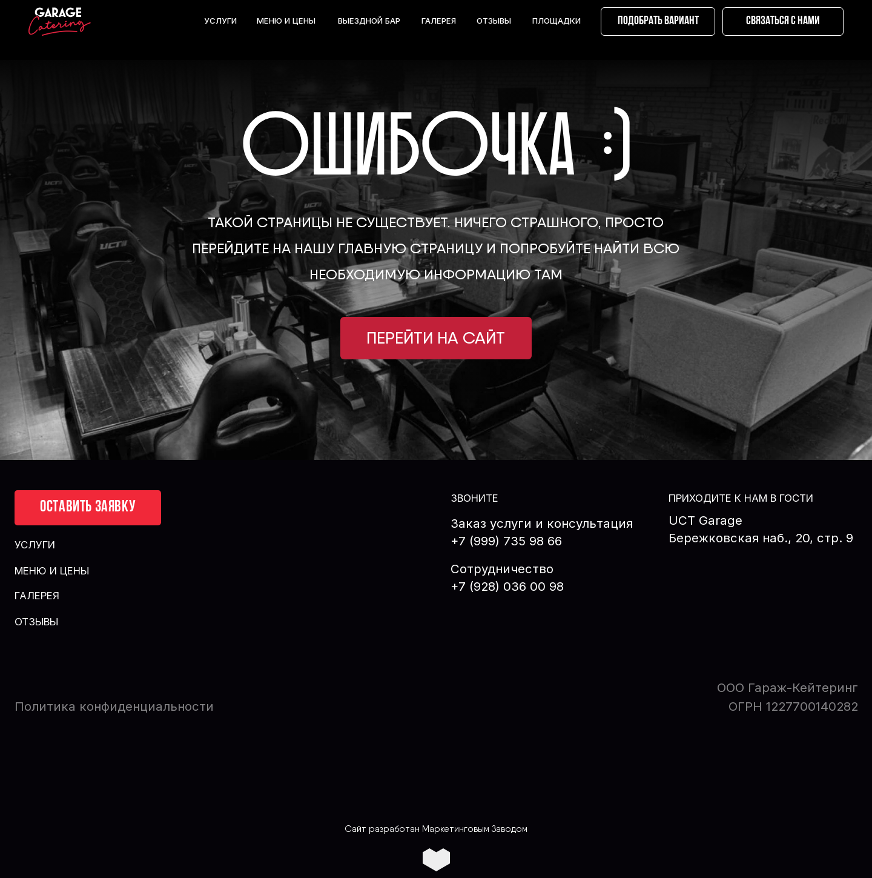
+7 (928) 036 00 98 (507, 586)
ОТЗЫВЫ (494, 20)
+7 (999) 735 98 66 (506, 540)
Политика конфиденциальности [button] (114, 706)
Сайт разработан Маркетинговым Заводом (436, 828)
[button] (783, 21)
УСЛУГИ (220, 20)
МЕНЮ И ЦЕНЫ (286, 20)
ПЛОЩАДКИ (556, 20)
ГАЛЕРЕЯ (438, 20)
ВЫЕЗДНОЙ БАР (369, 20)
